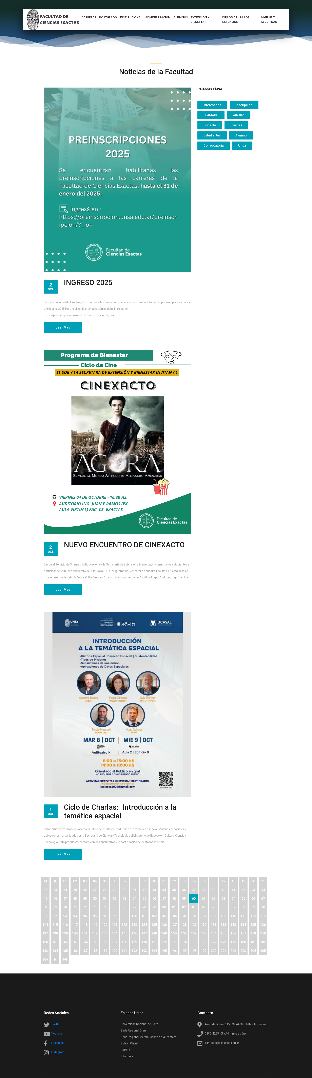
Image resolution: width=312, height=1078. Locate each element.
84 (204, 907)
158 (253, 933)
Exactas (236, 125)
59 (184, 898)
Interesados (212, 105)
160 (45, 942)
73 (95, 907)
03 (85, 881)
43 (253, 890)
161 (55, 942)
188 (94, 951)
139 (65, 933)
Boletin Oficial (129, 1043)
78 (144, 907)
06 (114, 881)
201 (223, 951)
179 (233, 942)
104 (174, 916)
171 (154, 942)
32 (144, 890)
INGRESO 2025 (88, 282)
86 (223, 907)
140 (75, 933)
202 (233, 951)
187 (84, 951)
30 (124, 890)
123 (134, 925)
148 (154, 933)
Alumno (241, 135)
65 (243, 898)
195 (164, 951)
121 (114, 925)
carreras (89, 17)
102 (154, 916)
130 (203, 925)
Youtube (56, 1033)
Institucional (131, 17)
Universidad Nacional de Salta (139, 1024)
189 (104, 951)
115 (55, 925)
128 (184, 925)
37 (194, 890)
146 (134, 933)
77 (134, 907)
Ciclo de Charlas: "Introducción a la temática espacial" (120, 811)
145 (124, 933)
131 (213, 925)
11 (164, 881)
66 (253, 898)
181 (253, 942)
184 (55, 951)
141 (84, 933)
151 (184, 933)
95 (85, 916)
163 (75, 942)
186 (75, 951)
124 (144, 925)
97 (104, 916)
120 (104, 925)
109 (223, 916)
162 (65, 942)
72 (85, 907)
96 (95, 916)
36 (184, 890)
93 (65, 916)
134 (243, 925)
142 (94, 933)
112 (253, 916)
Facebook (57, 1042)
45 (45, 898)
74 (104, 907)
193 (144, 951)
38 (204, 890)
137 (45, 933)
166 (104, 942)
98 (114, 916)
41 (233, 890)
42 (243, 890)
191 (124, 951)
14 (194, 881)
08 (134, 881)
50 (95, 898)
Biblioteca (127, 1056)
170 (144, 942)
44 (263, 890)
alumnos (180, 17)
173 (174, 942)
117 (75, 925)
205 (263, 951)
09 (144, 881)
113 (263, 916)
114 (45, 925)
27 (95, 890)
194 (154, 951)
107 (203, 916)
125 (154, 925)
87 (233, 907)
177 (213, 942)
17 (223, 881)
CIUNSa (125, 1050)
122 (124, 925)
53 (124, 898)
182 (263, 942)
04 (95, 881)
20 (253, 881)
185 (65, 951)
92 (55, 916)
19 (243, 881)
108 (213, 916)
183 (45, 951)
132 (223, 925)
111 (243, 916)
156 (233, 933)
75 (114, 907)
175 (193, 942)
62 (213, 898)
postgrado (108, 17)
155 (223, 933)
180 (243, 942)
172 (164, 942)
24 (65, 890)
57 (164, 898)
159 (263, 933)
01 (65, 881)
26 (85, 890)
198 (193, 951)
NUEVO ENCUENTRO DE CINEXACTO (124, 545)
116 (65, 925)
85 (213, 907)
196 (174, 951)
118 (84, 925)
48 (75, 898)
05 (104, 881)
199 (203, 951)
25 (75, 890)
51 (104, 898)
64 (233, 898)
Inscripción (244, 105)
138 (55, 933)
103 (164, 916)
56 (154, 898)
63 (223, 898)
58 (174, 898)
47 (65, 898)
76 (124, 907)
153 (203, 933)
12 (174, 881)
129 (193, 925)
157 (243, 933)
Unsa (242, 145)
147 (144, 933)
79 (154, 907)
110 (233, 916)
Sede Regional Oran (133, 1030)
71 (75, 907)
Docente (209, 125)
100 (134, 916)
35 (174, 890)
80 (164, 907)
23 (55, 890)
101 (144, 916)
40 (223, 890)
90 (263, 907)
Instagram (57, 1052)
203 (243, 951)
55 (144, 898)
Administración (157, 17)
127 (174, 925)
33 (154, 890)
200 (213, 951)
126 (164, 925)
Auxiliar (238, 115)
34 (164, 890)
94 (75, 916)
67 (263, 898)
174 (184, 942)
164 (84, 942)
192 (134, 951)
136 (263, 925)
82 (184, 907)
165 (94, 942)
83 (194, 907)
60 (194, 898)
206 (45, 959)
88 (243, 907)
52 (114, 898)
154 (213, 933)
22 (45, 890)
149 (164, 933)
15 (204, 881)
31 (134, 890)
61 (204, 898)
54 (134, 898)
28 (104, 890)
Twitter (56, 1024)
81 (174, 907)
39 (213, 890)
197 (184, 951)
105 (184, 916)
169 (134, 942)
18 (233, 881)
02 (75, 881)
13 (184, 881)
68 (45, 907)
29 (114, 890)
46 (55, 898)
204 (253, 951)
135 (253, 925)
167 (114, 942)
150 (174, 933)
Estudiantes (212, 135)
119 (94, 925)
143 (104, 933)
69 (55, 907)
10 (154, 881)
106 (193, 916)
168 (124, 942)
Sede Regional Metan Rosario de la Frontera (148, 1037)
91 (45, 916)
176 (203, 942)
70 (65, 907)
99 (124, 916)
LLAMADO (210, 115)
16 (213, 881)
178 (223, 942)
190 (114, 951)
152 (193, 933)
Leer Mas (63, 327)
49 (85, 898)
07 (124, 881)
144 (114, 933)
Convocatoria (213, 145)
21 (263, 881)
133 (233, 925)
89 (253, 907)
